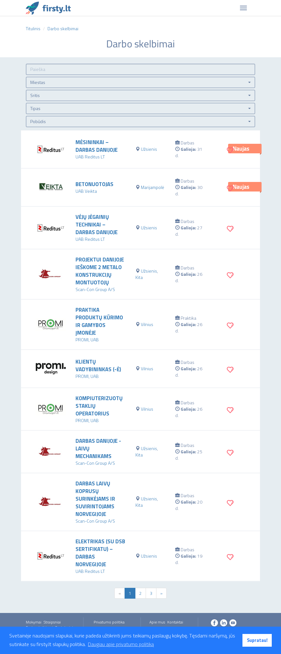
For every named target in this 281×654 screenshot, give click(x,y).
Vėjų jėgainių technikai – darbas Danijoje (97, 224)
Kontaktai (175, 622)
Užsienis (149, 149)
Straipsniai (52, 622)
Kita (139, 277)
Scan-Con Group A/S (95, 289)
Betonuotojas (94, 184)
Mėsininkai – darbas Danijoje (97, 146)
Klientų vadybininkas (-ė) (98, 365)
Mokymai (33, 622)
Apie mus (157, 622)
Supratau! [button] (257, 640)
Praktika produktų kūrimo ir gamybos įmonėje (99, 321)
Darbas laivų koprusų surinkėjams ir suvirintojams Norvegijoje (95, 498)
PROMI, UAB (87, 339)
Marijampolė (152, 187)
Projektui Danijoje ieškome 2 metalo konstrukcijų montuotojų (100, 271)
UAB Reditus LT (90, 156)
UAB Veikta (86, 191)
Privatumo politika (109, 622)
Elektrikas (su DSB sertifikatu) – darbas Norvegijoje (100, 552)
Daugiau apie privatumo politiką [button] (121, 644)
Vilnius (147, 324)
